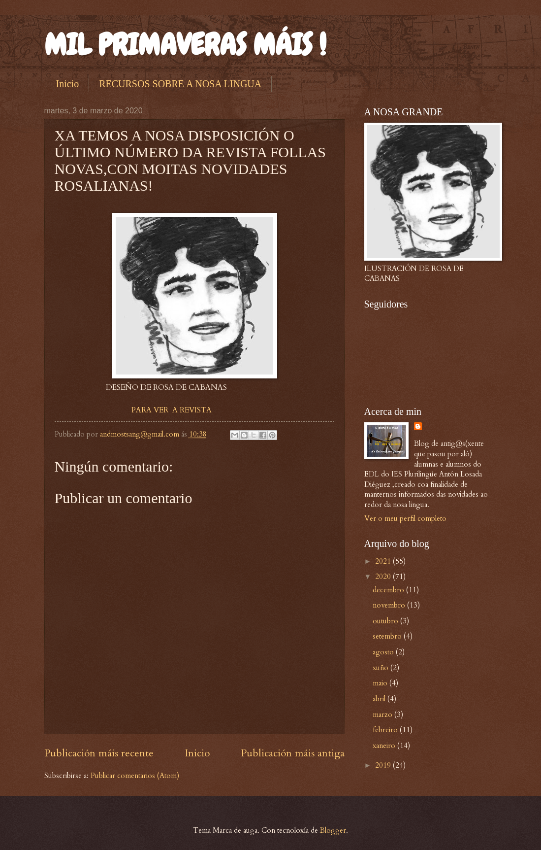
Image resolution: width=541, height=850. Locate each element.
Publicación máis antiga (293, 753)
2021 (384, 561)
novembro (390, 605)
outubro (386, 621)
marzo (383, 714)
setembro (388, 636)
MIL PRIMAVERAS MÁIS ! (185, 45)
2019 (384, 765)
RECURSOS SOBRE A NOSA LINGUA (180, 83)
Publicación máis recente (99, 753)
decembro (389, 590)
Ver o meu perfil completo (405, 518)
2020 (384, 576)
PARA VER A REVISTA (171, 410)
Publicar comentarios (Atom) (135, 776)
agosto (384, 652)
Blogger (333, 830)
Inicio (67, 83)
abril (380, 699)
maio (381, 683)
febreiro (386, 730)
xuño (381, 668)
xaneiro (385, 745)
